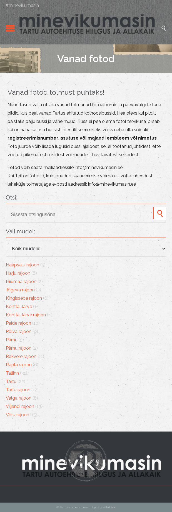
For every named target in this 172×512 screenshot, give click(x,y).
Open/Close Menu (10, 28)
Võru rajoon (17, 414)
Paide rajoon (18, 323)
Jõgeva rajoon (20, 289)
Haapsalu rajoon (22, 265)
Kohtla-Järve (19, 306)
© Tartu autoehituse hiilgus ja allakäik (86, 507)
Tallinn (12, 373)
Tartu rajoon (18, 389)
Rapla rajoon (19, 364)
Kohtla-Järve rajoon (26, 314)
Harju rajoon (18, 273)
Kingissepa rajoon (24, 298)
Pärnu (12, 339)
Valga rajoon (18, 398)
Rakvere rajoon (21, 356)
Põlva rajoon (18, 331)
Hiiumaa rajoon (21, 281)
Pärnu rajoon (18, 348)
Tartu (11, 381)
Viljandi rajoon (20, 406)
